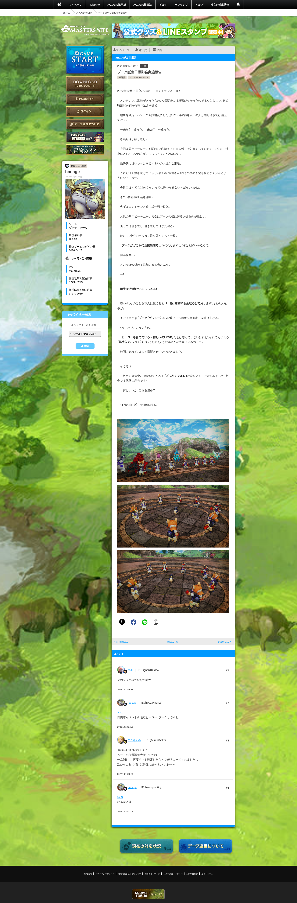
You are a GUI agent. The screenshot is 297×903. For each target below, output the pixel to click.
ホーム (66, 12)
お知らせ (94, 4)
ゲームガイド (85, 149)
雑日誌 (122, 77)
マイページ (75, 4)
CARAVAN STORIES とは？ (85, 137)
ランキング (181, 4)
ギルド (163, 4)
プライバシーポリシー (104, 873)
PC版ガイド (85, 99)
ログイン (85, 111)
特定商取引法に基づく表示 (129, 873)
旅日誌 (143, 50)
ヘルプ (199, 4)
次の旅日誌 (223, 641)
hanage (132, 702)
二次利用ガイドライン (173, 873)
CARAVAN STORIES (148, 894)
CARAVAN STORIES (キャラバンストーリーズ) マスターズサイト (85, 30)
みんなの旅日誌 (142, 4)
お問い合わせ (192, 873)
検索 (86, 346)
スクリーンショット (139, 77)
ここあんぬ (134, 740)
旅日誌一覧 (172, 641)
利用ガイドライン (152, 873)
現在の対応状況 (220, 4)
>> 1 (120, 712)
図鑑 (159, 50)
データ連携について (85, 124)
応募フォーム (207, 873)
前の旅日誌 (122, 641)
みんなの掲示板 (116, 4)
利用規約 (88, 873)
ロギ (130, 670)
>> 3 (120, 797)
